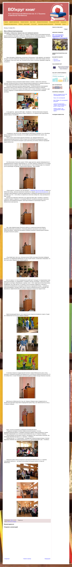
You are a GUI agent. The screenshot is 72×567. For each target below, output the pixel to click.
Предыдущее (47, 558)
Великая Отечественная (42, 22)
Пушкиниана (63, 22)
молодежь (14, 521)
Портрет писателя (24, 22)
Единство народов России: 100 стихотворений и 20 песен (60, 95)
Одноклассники (57, 60)
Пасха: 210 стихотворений (59, 97)
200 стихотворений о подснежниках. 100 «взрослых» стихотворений (59, 36)
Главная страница (27, 558)
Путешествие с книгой (54, 22)
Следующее (7, 558)
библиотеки (9, 521)
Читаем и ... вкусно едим (24, 24)
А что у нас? (33, 24)
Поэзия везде (58, 24)
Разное (64, 24)
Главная (6, 22)
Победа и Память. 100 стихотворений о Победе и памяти (59, 109)
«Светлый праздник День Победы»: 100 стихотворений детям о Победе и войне (60, 105)
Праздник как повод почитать (10, 24)
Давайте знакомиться (14, 22)
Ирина (12, 520)
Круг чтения (32, 22)
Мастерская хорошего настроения (45, 24)
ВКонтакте (56, 59)
